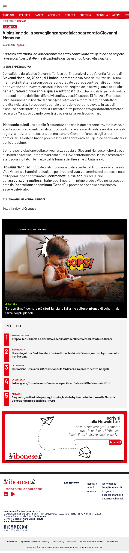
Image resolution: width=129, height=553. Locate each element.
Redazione (12, 541)
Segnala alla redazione (29, 541)
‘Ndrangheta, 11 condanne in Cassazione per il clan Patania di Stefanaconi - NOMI (61, 383)
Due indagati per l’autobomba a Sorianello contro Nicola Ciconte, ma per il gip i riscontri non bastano (65, 354)
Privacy (45, 541)
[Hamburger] (5, 6)
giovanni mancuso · (21, 199)
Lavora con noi (112, 541)
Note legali (71, 541)
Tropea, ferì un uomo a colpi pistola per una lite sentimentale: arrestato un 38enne (62, 339)
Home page (8, 21)
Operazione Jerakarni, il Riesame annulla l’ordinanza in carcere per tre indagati (60, 369)
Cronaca (21, 21)
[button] (122, 23)
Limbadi (40, 199)
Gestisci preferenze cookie (91, 541)
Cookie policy (58, 541)
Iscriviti (115, 442)
